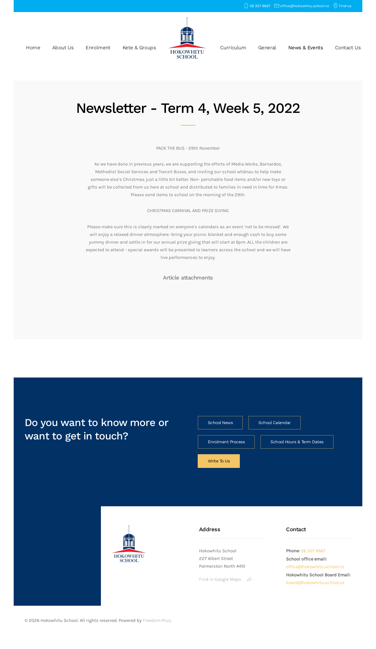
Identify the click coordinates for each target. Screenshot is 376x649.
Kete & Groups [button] (139, 47)
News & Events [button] (305, 47)
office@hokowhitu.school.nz (304, 6)
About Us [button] (63, 47)
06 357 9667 (260, 6)
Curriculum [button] (233, 47)
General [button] (267, 47)
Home (33, 47)
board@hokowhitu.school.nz (315, 582)
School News (220, 422)
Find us (345, 6)
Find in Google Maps (225, 579)
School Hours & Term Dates (296, 441)
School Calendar (274, 422)
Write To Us (219, 461)
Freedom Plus (157, 620)
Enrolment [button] (98, 47)
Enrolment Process (226, 441)
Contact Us (348, 47)
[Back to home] (188, 38)
